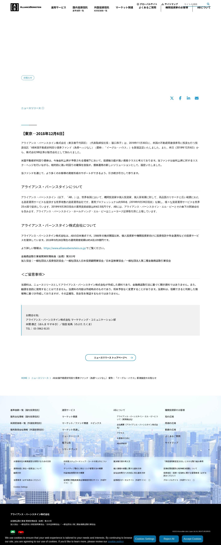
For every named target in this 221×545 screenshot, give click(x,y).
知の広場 (169, 416)
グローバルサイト (147, 4)
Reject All (169, 539)
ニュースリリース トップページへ (113, 357)
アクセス (120, 432)
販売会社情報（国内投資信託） (25, 416)
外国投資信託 (101, 13)
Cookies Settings (21, 487)
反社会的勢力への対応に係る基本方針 (129, 472)
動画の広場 (170, 429)
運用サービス (58, 11)
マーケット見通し (70, 429)
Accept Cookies (192, 539)
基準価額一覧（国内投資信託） (25, 410)
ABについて (204, 11)
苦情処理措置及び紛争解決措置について (180, 468)
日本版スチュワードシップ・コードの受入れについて (85, 462)
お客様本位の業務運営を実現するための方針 (32, 461)
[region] (110, 539)
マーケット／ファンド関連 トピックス (81, 423)
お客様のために (123, 438)
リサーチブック (69, 449)
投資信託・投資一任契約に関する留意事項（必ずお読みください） (185, 474)
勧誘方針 (17, 472)
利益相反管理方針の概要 (74, 472)
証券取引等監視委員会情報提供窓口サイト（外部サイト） (85, 481)
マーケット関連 (124, 11)
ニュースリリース (32, 108)
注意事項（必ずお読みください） (28, 480)
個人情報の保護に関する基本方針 (127, 468)
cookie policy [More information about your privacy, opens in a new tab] (116, 541)
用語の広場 (170, 423)
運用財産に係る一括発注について (28, 468)
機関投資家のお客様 (177, 11)
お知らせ (27, 77)
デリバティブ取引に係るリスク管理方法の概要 (83, 468)
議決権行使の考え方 (121, 461)
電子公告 (66, 442)
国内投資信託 (80, 13)
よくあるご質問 (147, 11)
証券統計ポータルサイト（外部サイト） (131, 480)
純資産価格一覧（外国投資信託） (26, 423)
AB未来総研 (122, 443)
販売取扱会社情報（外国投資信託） (27, 429)
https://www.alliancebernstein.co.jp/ (65, 248)
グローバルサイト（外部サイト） (179, 480)
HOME (24, 377)
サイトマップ (169, 4)
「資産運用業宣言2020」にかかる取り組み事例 (183, 461)
